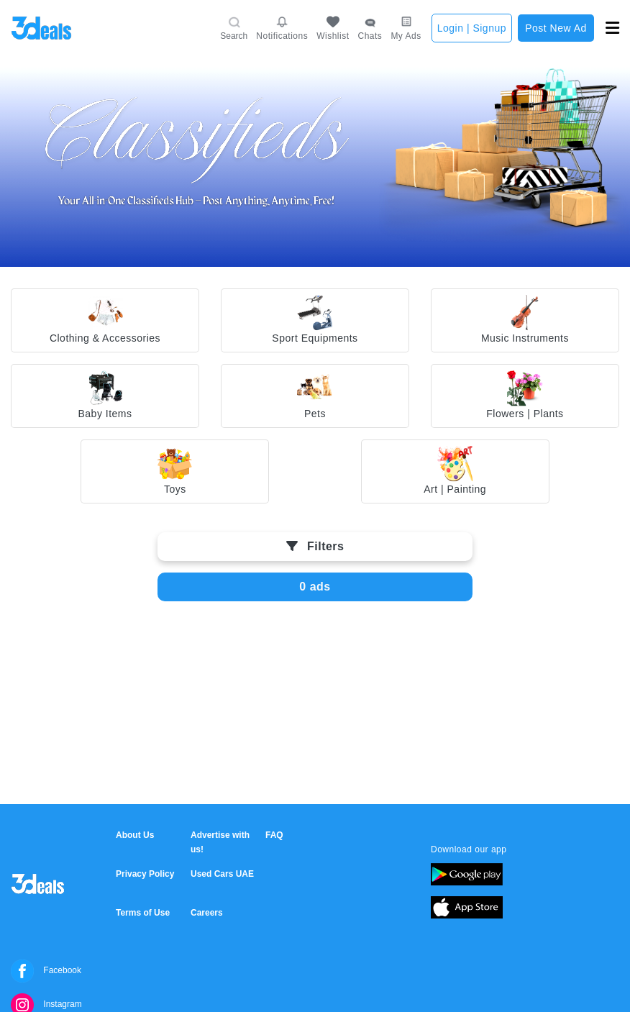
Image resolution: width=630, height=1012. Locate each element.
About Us (135, 835)
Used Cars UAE (222, 874)
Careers (207, 913)
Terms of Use (143, 913)
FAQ (274, 835)
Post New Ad (556, 28)
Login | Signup (471, 28)
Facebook (46, 970)
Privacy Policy (145, 874)
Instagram (46, 1004)
